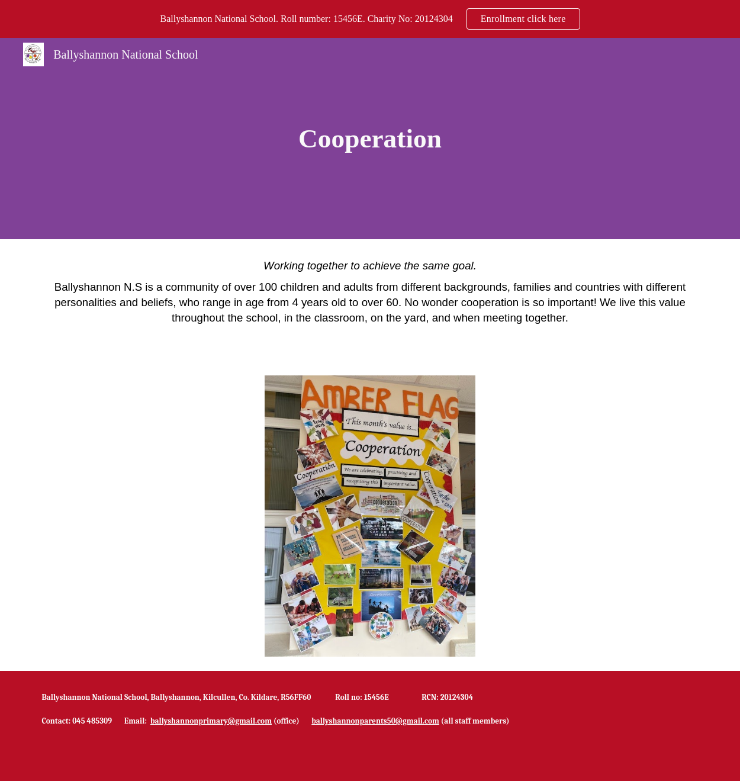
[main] (370, 138)
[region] (370, 19)
